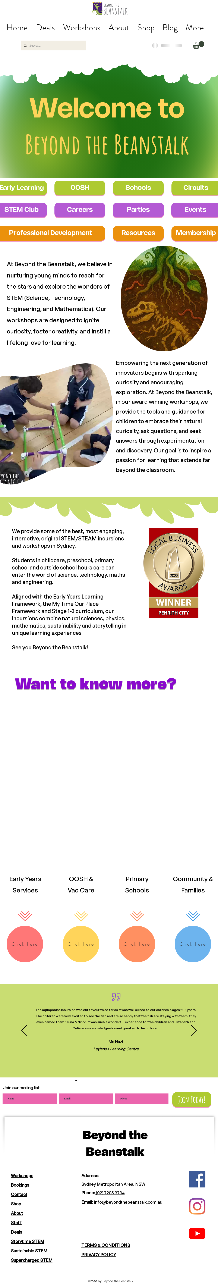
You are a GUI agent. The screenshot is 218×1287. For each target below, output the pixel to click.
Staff (16, 1222)
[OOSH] (79, 188)
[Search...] (53, 45)
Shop (16, 1203)
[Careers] (79, 210)
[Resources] (138, 233)
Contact (19, 1194)
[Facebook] (197, 1179)
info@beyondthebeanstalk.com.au (128, 1202)
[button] (198, 45)
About (17, 1213)
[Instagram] (197, 1206)
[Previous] (24, 1030)
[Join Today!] (191, 1099)
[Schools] (138, 188)
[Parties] (138, 210)
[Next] (194, 1030)
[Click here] (25, 944)
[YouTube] (197, 1233)
